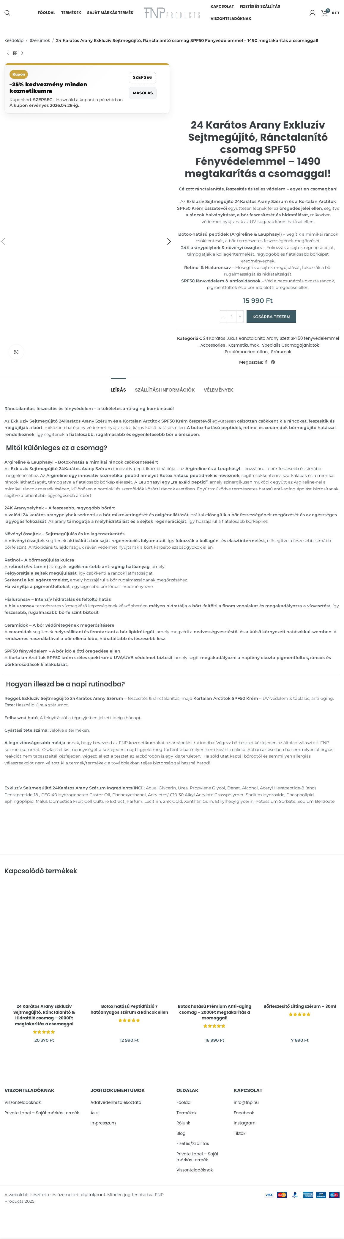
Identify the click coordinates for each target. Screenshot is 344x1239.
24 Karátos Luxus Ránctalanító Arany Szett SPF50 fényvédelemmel (271, 338)
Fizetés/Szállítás (192, 1143)
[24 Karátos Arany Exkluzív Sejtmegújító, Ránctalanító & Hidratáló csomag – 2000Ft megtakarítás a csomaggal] (44, 941)
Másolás (143, 92)
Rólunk (183, 1123)
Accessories (212, 345)
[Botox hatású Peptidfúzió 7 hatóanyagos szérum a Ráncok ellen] (129, 941)
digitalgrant (93, 1195)
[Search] (7, 13)
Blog (180, 1133)
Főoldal (184, 1102)
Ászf (95, 1113)
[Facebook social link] (266, 362)
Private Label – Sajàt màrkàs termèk (41, 1113)
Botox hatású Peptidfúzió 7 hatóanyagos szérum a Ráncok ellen (129, 1009)
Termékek (186, 1113)
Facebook (244, 1113)
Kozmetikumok (243, 345)
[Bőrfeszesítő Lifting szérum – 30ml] (300, 941)
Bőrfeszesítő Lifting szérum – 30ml (299, 1006)
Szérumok (40, 40)
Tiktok (240, 1133)
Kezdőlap (13, 40)
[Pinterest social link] (273, 362)
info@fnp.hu (246, 1102)
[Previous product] (8, 53)
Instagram (244, 1123)
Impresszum (103, 1123)
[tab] (118, 387)
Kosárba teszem (271, 316)
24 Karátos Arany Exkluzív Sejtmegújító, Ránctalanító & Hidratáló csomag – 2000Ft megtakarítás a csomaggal (44, 1015)
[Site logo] (172, 12)
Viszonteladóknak (22, 1102)
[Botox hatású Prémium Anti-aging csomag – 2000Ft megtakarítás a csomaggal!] (214, 941)
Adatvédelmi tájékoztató (116, 1102)
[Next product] (22, 53)
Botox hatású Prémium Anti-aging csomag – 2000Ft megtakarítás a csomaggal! (215, 1012)
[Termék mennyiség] (231, 316)
